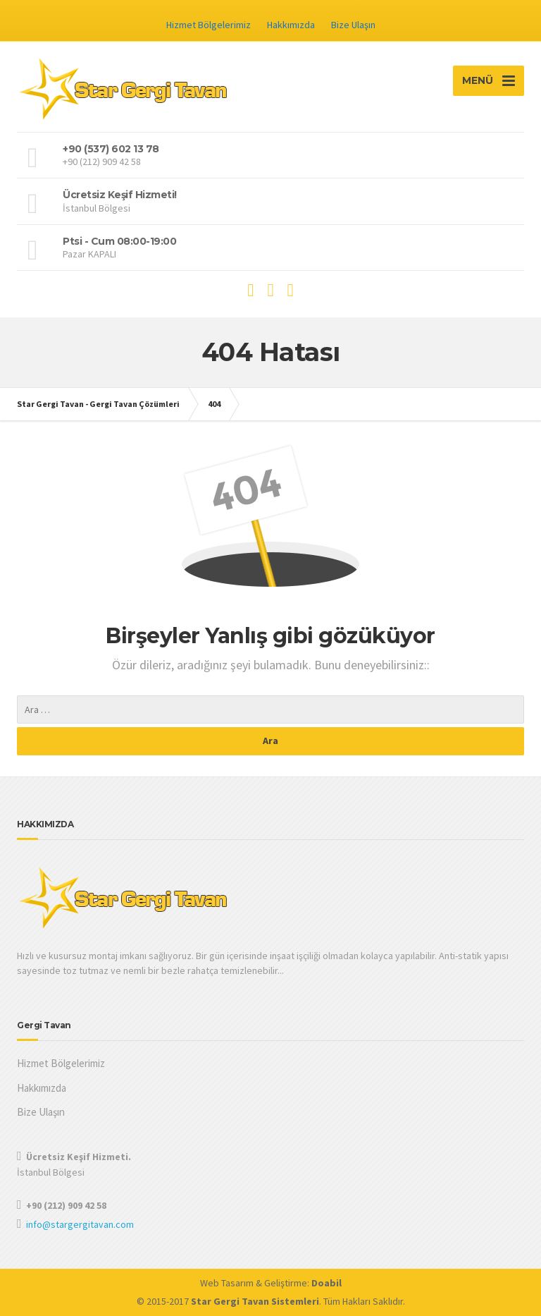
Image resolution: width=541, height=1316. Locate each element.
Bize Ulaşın (353, 24)
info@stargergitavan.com (80, 1224)
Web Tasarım (227, 1283)
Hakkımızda (291, 24)
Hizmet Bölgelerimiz (208, 24)
